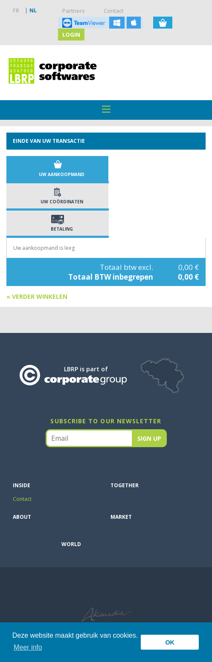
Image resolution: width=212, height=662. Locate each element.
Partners (73, 10)
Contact (113, 10)
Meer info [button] (28, 647)
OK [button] (169, 642)
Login (71, 34)
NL (33, 10)
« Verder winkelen (36, 296)
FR (16, 10)
